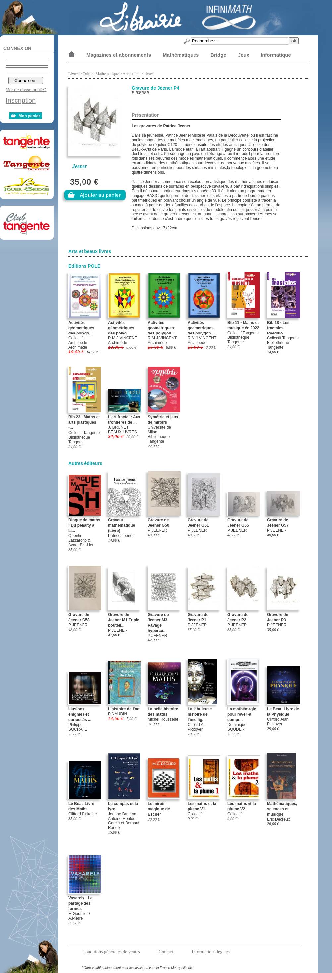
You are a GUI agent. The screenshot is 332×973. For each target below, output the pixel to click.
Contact (166, 951)
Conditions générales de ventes (111, 951)
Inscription (21, 100)
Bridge (218, 55)
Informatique (276, 55)
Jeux (243, 55)
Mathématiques (181, 55)
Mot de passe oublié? (26, 89)
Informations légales (211, 951)
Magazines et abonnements (118, 55)
